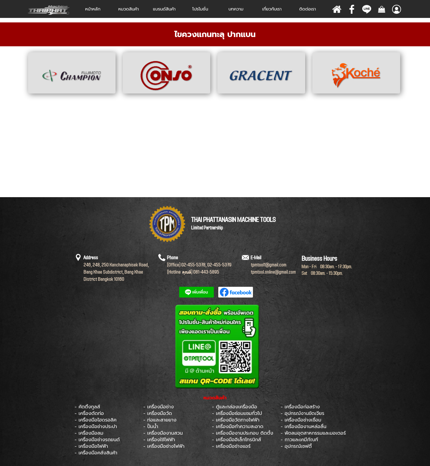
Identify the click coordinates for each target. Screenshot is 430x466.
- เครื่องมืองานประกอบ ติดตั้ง (242, 433)
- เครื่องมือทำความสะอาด (237, 426)
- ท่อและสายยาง (159, 420)
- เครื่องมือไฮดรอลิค (95, 420)
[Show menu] (396, 9)
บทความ (235, 9)
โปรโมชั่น (200, 9)
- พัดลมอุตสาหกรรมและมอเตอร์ (313, 433)
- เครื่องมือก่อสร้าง (300, 406)
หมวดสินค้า (128, 9)
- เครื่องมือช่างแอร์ (231, 446)
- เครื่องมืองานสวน (163, 433)
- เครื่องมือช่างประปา (96, 426)
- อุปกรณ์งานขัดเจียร (302, 413)
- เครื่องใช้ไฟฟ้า (159, 439)
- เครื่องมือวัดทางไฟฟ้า (235, 420)
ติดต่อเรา (307, 9)
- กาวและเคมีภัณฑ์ (299, 439)
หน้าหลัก (92, 9)
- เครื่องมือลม (89, 433)
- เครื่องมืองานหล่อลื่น (303, 426)
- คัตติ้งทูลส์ (87, 406)
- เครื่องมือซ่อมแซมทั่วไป (237, 413)
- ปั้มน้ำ (150, 426)
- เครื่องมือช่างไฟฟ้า (164, 446)
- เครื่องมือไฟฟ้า (91, 446)
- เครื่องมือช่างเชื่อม (301, 420)
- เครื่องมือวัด (157, 413)
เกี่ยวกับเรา (272, 9)
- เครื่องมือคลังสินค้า (96, 452)
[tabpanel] (215, 34)
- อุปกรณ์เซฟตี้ (296, 446)
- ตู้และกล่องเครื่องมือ (234, 406)
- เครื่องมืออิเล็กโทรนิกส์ (236, 439)
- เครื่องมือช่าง (158, 406)
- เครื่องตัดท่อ (89, 413)
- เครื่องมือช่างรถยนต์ (97, 439)
